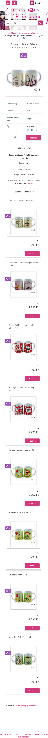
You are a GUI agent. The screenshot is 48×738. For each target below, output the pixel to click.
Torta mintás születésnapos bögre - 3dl (23, 264)
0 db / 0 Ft (38, 3)
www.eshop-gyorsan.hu (26, 705)
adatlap (30, 183)
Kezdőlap (11, 32)
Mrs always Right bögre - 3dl (21, 200)
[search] (40, 22)
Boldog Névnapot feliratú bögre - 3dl (23, 389)
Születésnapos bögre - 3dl (20, 512)
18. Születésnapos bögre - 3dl (21, 449)
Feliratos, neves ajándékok (28, 32)
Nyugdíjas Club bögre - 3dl (20, 637)
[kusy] (10, 137)
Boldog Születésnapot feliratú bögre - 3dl (21, 326)
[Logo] (22, 12)
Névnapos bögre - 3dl (18, 574)
